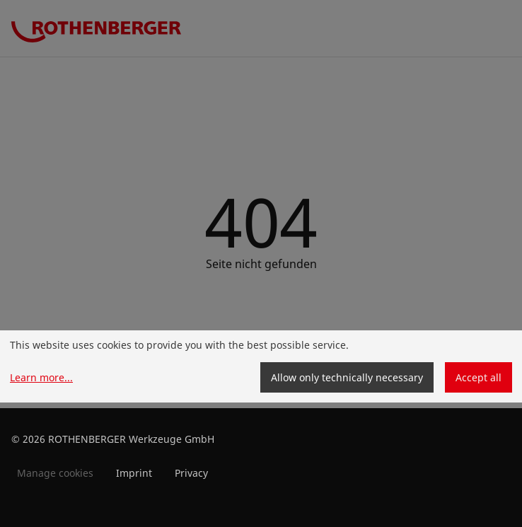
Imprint (134, 473)
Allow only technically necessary (347, 377)
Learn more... (41, 377)
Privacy (191, 473)
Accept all (478, 377)
